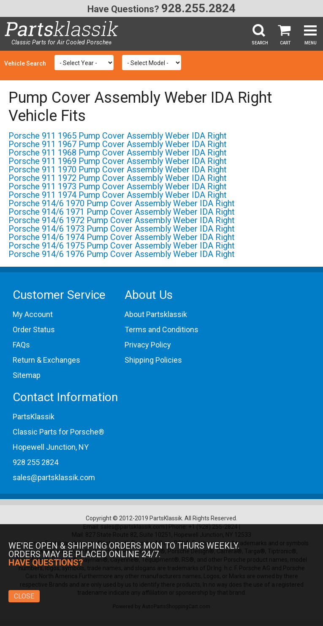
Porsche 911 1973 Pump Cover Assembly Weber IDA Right (117, 186)
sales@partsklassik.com (54, 477)
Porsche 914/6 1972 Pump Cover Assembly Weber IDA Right (121, 220)
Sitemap (27, 375)
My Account (33, 314)
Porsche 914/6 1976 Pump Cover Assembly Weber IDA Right (121, 254)
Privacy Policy (148, 344)
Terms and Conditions (161, 329)
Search (260, 43)
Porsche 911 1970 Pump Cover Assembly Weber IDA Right (117, 169)
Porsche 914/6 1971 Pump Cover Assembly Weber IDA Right (121, 212)
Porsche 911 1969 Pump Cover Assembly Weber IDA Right (117, 161)
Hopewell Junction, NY (51, 447)
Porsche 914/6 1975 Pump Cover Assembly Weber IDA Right (121, 246)
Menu (310, 43)
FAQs (21, 344)
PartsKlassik (33, 416)
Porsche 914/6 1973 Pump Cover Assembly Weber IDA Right (121, 229)
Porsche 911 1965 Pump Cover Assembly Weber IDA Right (117, 136)
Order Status (34, 329)
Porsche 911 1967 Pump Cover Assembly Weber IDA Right (117, 144)
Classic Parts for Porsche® (58, 431)
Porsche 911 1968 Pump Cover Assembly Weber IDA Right (117, 153)
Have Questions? (123, 9)
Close (24, 596)
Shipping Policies (153, 359)
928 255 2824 (35, 462)
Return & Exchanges (46, 359)
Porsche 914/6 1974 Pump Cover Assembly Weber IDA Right (121, 237)
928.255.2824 (198, 8)
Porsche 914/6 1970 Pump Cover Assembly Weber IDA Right (121, 203)
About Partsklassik (156, 314)
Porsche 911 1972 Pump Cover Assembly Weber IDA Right (117, 178)
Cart (285, 43)
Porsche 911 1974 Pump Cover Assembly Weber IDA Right (117, 195)
